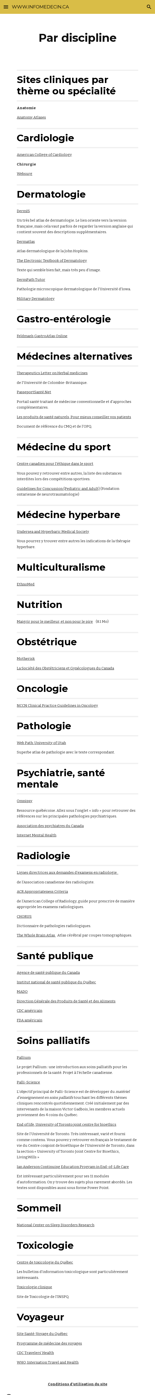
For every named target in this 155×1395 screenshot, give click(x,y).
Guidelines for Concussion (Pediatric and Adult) (58, 488)
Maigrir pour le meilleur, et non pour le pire (55, 621)
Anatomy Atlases (31, 117)
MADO (22, 991)
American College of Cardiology (44, 154)
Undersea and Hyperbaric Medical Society (53, 531)
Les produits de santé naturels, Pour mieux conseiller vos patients (74, 417)
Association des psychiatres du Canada (50, 826)
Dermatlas (26, 241)
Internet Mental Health (36, 835)
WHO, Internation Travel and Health (47, 1362)
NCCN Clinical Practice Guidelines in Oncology (57, 705)
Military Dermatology (36, 298)
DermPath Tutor (31, 279)
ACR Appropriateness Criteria (42, 891)
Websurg (24, 173)
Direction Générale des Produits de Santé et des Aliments (66, 1001)
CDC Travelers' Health (35, 1353)
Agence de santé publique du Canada (48, 972)
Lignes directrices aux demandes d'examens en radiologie (67, 872)
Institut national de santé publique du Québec (56, 982)
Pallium (24, 1057)
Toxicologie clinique (34, 1287)
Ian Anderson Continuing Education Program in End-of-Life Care (73, 1167)
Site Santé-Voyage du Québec (42, 1334)
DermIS (23, 211)
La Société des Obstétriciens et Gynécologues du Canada (65, 668)
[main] (77, 38)
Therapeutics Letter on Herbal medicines (52, 373)
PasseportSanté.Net (34, 392)
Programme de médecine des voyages (49, 1343)
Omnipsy (24, 801)
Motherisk (26, 658)
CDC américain (29, 1010)
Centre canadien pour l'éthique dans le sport (55, 463)
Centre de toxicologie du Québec (45, 1262)
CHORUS (24, 916)
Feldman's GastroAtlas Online (42, 336)
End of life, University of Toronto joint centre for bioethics (66, 1124)
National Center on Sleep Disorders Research (55, 1225)
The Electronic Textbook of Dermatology (52, 260)
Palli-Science (28, 1082)
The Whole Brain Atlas (36, 935)
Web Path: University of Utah (41, 743)
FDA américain (29, 1020)
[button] (6, 7)
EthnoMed (26, 584)
